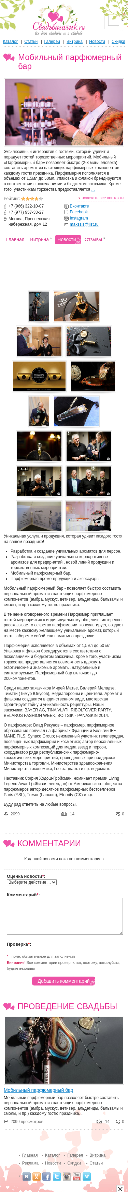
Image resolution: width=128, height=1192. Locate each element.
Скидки (118, 41)
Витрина (75, 41)
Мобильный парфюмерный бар (38, 1090)
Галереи (52, 41)
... (93, 189)
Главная (30, 1155)
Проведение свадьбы (67, 1006)
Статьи (31, 41)
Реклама (30, 1163)
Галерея (75, 1155)
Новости (97, 41)
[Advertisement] (64, 266)
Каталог (10, 41)
